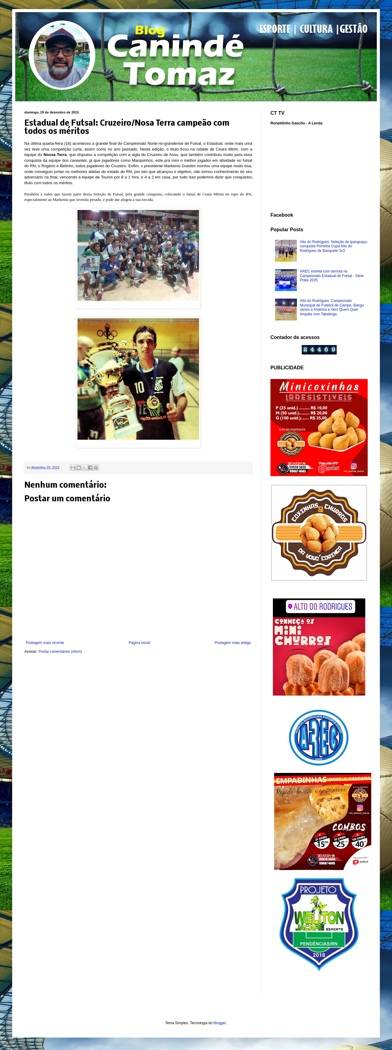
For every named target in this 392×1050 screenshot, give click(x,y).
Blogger (220, 1023)
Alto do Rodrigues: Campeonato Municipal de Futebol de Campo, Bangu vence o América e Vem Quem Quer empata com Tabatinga (332, 307)
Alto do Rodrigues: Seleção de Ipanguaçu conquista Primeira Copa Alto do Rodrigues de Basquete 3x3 (333, 246)
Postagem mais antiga (233, 643)
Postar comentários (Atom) (60, 651)
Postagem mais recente (45, 643)
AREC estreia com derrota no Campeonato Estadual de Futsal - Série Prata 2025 (332, 275)
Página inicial (139, 643)
